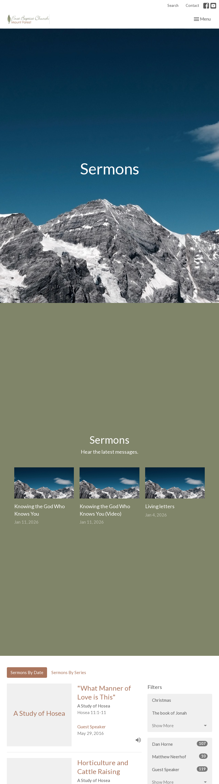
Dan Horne (180, 744)
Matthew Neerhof (180, 756)
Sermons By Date (27, 672)
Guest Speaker (180, 769)
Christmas (161, 700)
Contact (192, 5)
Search (173, 5)
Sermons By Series (68, 672)
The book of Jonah (169, 712)
